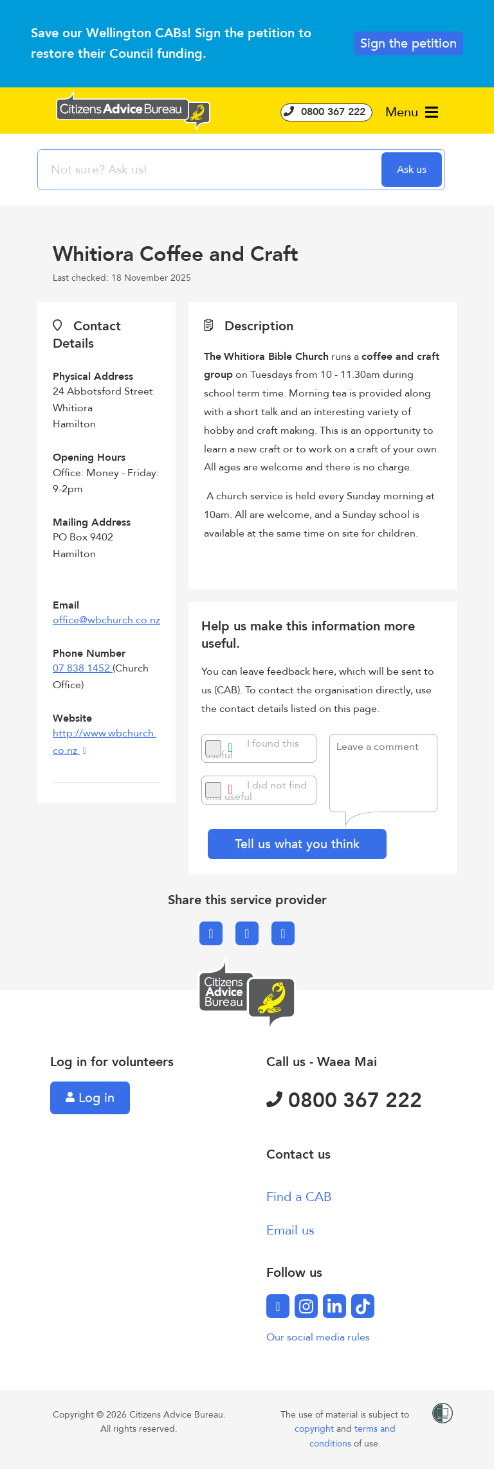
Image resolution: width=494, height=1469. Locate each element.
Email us (290, 1230)
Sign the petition (408, 43)
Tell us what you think (297, 844)
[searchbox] (211, 169)
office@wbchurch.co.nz (106, 620)
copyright (315, 1429)
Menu (411, 112)
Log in (90, 1098)
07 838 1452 (83, 668)
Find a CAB (299, 1197)
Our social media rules (318, 1337)
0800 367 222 (326, 112)
